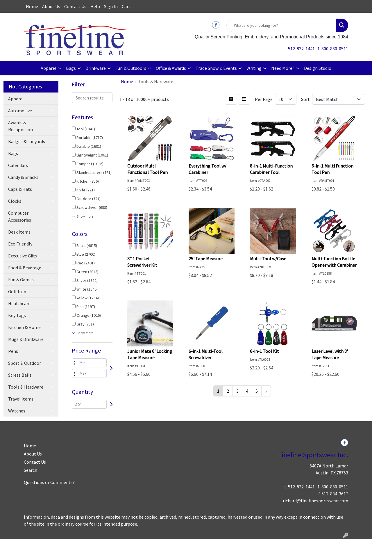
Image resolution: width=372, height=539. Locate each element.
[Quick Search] (281, 25)
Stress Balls (20, 375)
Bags (71, 68)
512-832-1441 (301, 48)
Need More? (282, 68)
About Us (51, 6)
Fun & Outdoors (130, 68)
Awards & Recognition (20, 126)
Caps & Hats (20, 189)
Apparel (48, 68)
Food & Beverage (24, 268)
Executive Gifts (22, 256)
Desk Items (19, 232)
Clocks (14, 201)
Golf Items (19, 291)
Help (95, 6)
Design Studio (317, 68)
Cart (126, 6)
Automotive (20, 110)
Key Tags (17, 315)
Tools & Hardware (25, 387)
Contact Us (75, 6)
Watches (16, 411)
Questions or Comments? (49, 482)
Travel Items (20, 399)
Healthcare (19, 303)
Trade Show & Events (216, 68)
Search (30, 470)
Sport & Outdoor (24, 363)
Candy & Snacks (23, 177)
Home (32, 6)
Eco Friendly (20, 244)
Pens (13, 351)
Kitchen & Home (24, 327)
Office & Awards (171, 68)
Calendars (18, 165)
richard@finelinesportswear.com (315, 501)
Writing (254, 68)
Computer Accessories (19, 216)
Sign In (111, 6)
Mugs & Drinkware (26, 339)
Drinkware (95, 68)
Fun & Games (21, 279)
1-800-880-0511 (332, 48)
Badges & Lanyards (26, 141)
